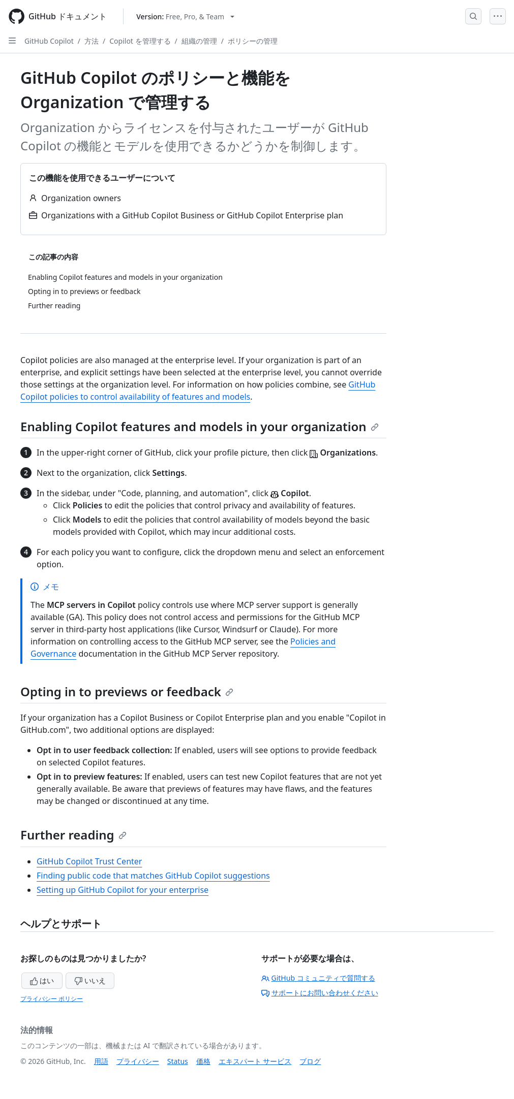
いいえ (90, 980)
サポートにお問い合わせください (319, 992)
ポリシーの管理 (253, 41)
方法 (91, 41)
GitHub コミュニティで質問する (318, 978)
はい (42, 980)
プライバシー (137, 1061)
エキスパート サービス (255, 1061)
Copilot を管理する (139, 41)
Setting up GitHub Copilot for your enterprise (122, 889)
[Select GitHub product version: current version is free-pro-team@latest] (185, 16)
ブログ (310, 1061)
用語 (101, 1061)
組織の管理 (199, 41)
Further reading (73, 834)
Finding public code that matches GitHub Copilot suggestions (153, 875)
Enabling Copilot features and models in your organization (199, 426)
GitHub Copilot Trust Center (89, 861)
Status (177, 1061)
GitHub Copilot (49, 41)
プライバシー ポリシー (51, 998)
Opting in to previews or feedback (126, 691)
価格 (203, 1061)
